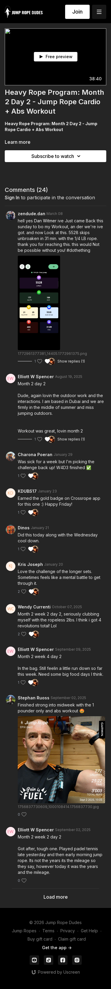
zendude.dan (31, 213)
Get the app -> (57, 947)
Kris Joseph (30, 564)
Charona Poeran (35, 454)
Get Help (89, 930)
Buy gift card (40, 938)
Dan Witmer (45, 220)
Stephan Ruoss (33, 697)
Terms (48, 930)
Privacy (67, 930)
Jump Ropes (24, 930)
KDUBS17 (27, 491)
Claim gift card (72, 938)
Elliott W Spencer (36, 376)
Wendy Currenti (34, 606)
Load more (56, 897)
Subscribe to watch (56, 156)
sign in (12, 197)
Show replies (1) (71, 361)
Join (77, 12)
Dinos (24, 527)
